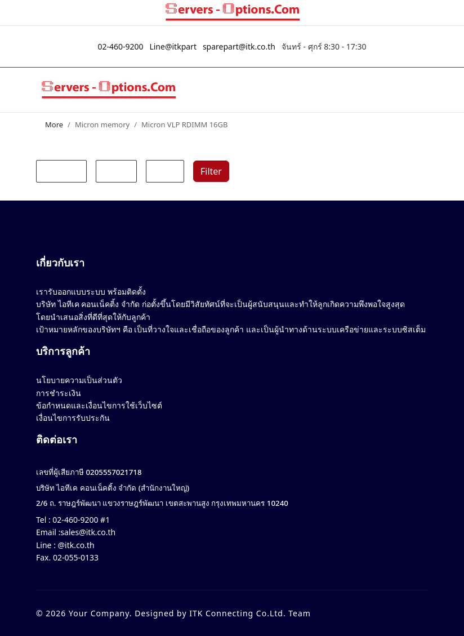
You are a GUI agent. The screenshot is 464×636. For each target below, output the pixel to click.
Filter (211, 171)
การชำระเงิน (58, 393)
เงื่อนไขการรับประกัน (73, 417)
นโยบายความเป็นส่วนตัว (79, 380)
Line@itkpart (173, 46)
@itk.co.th (75, 545)
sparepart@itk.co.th (239, 46)
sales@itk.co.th (87, 532)
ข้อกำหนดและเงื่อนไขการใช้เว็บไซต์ (99, 405)
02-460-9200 (120, 46)
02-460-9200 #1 (80, 519)
